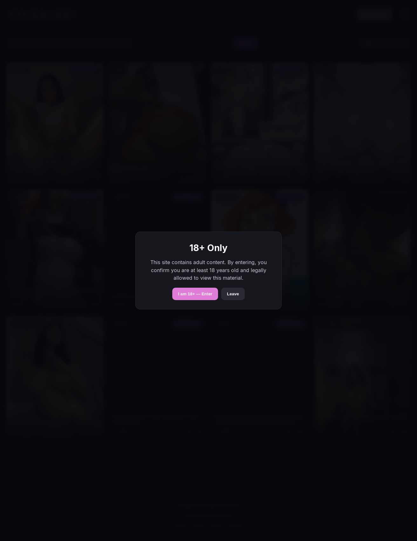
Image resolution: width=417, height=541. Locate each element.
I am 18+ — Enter (195, 294)
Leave (233, 294)
